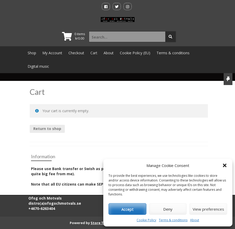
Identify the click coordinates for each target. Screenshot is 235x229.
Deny (168, 209)
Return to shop (47, 128)
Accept (127, 209)
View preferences (208, 209)
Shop (32, 52)
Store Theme (102, 222)
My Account (52, 52)
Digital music (38, 66)
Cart (93, 52)
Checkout (76, 52)
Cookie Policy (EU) (135, 52)
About (194, 220)
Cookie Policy (146, 220)
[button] (224, 165)
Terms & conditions (173, 220)
